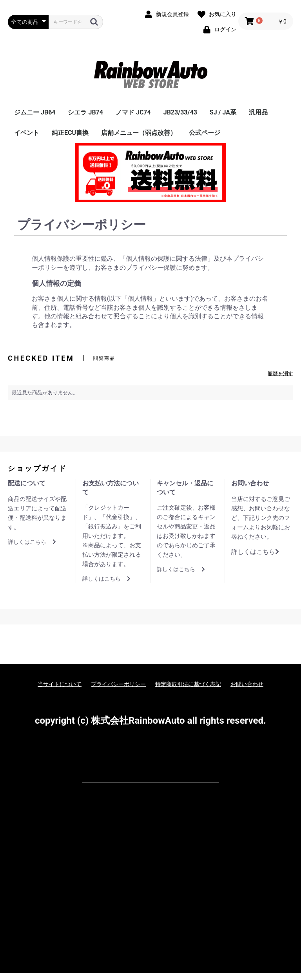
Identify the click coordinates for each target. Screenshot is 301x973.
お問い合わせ (246, 684)
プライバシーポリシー (118, 684)
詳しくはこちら (32, 542)
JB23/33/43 (180, 112)
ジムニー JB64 (34, 112)
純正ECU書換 (70, 132)
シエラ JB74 (85, 112)
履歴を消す (280, 373)
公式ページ (204, 132)
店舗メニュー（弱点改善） (138, 132)
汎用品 (258, 112)
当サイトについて (60, 684)
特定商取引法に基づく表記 (188, 684)
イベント (26, 132)
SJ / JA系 (223, 112)
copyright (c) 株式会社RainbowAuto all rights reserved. (150, 720)
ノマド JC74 (133, 112)
